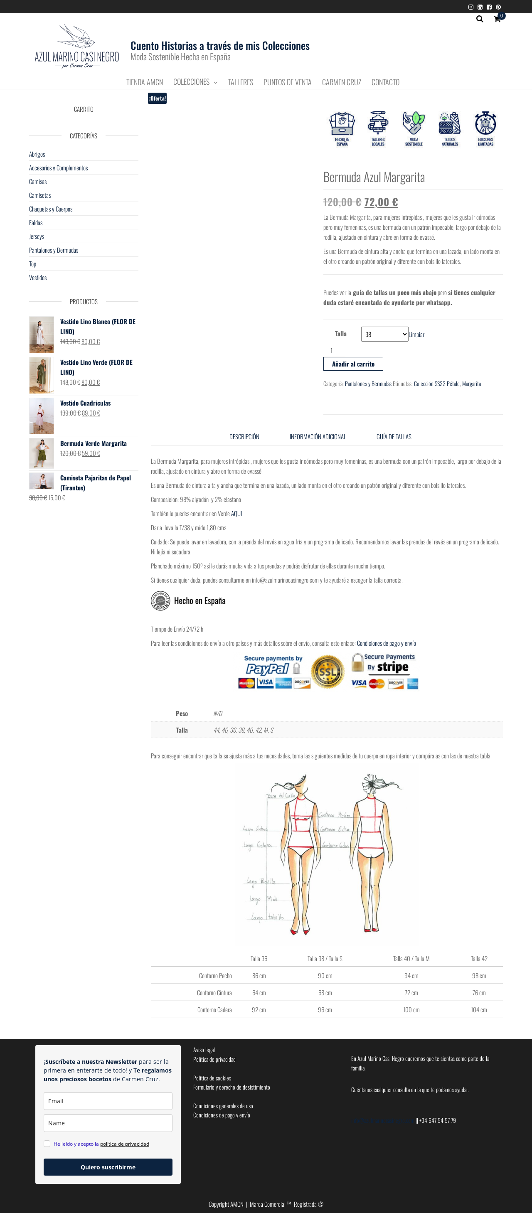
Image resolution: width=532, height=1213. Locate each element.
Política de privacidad (214, 1059)
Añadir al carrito (353, 363)
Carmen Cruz (341, 82)
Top (32, 263)
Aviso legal (204, 1049)
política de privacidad (124, 1143)
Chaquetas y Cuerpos (50, 208)
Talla (341, 333)
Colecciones (191, 82)
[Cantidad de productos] (334, 350)
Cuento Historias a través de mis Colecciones (220, 45)
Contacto (385, 82)
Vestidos (38, 277)
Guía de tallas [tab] (394, 436)
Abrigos (37, 153)
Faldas (35, 222)
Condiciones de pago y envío (387, 642)
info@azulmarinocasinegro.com (383, 1120)
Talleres (240, 82)
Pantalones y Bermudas (368, 383)
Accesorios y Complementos (58, 167)
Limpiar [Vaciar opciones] (416, 334)
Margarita (471, 383)
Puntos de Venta (288, 82)
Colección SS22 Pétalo (437, 383)
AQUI (236, 513)
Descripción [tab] (244, 436)
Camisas (38, 181)
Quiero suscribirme (108, 1167)
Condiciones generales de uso (223, 1105)
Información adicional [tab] (318, 436)
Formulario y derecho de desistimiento (231, 1087)
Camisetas (40, 194)
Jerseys (36, 236)
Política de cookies (212, 1077)
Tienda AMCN (144, 82)
